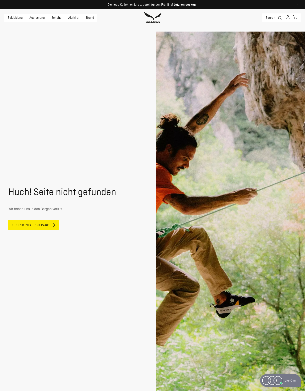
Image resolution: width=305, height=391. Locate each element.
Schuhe (56, 18)
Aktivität (73, 18)
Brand (90, 18)
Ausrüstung (37, 18)
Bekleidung (15, 18)
